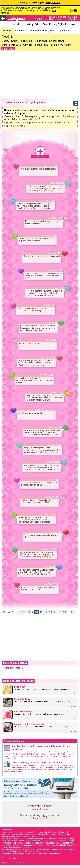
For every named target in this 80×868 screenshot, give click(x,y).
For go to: (40, 2)
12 (45, 612)
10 (36, 612)
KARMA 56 (53, 427)
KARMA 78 (48, 549)
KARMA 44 (54, 270)
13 (50, 612)
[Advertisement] (40, 75)
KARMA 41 (55, 183)
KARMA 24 (47, 235)
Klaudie (72, 19)
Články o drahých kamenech (29, 724)
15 (59, 612)
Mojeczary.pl (40, 818)
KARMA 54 (55, 392)
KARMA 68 (46, 410)
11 (41, 612)
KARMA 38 (54, 218)
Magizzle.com (40, 809)
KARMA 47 (55, 288)
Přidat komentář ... (12, 668)
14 (55, 612)
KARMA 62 (47, 567)
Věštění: (7, 36)
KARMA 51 (46, 305)
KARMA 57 (45, 375)
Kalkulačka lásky (23, 711)
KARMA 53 (46, 514)
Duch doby (19, 687)
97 (72, 612)
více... (73, 693)
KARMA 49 (48, 340)
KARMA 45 (47, 357)
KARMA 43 (49, 166)
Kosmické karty (22, 699)
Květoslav (55, 19)
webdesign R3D (17, 862)
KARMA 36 (52, 253)
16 (64, 612)
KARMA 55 (50, 584)
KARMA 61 (53, 532)
